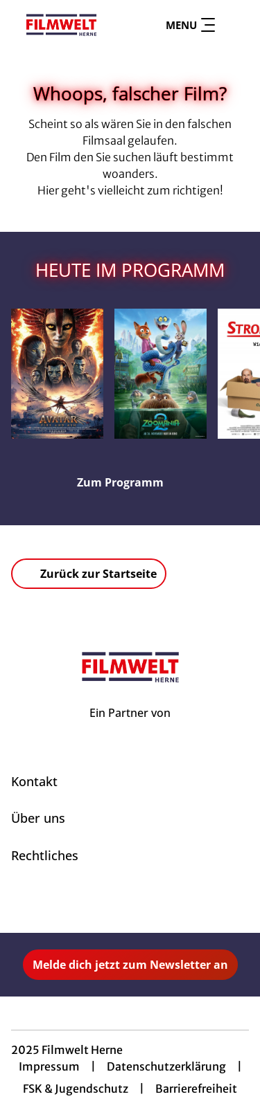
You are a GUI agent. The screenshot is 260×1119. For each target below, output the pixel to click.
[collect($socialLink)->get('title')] (115, 902)
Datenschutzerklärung (166, 1066)
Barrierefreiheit (196, 1088)
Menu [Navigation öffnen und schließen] (190, 25)
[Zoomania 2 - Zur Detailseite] (160, 374)
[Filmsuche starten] (235, 25)
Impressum (49, 1066)
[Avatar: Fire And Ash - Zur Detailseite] (57, 374)
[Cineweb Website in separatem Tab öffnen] (130, 727)
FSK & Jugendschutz (75, 1088)
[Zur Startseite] (61, 25)
